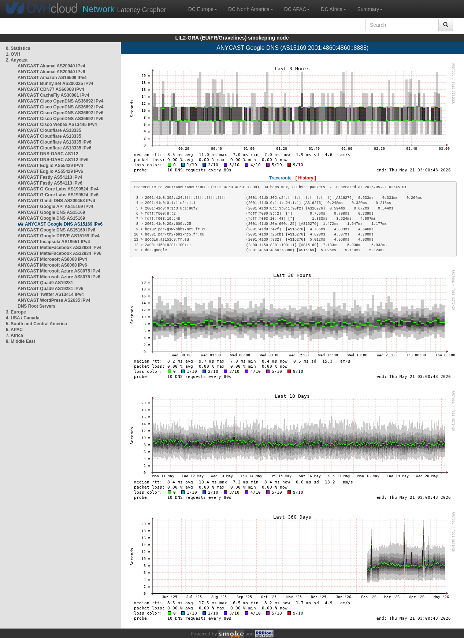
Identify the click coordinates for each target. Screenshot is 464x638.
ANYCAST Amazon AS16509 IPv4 (52, 77)
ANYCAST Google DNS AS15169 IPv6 (64, 224)
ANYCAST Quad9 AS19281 (45, 282)
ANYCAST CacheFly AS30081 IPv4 (53, 95)
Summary (370, 9)
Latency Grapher (124, 9)
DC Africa (333, 9)
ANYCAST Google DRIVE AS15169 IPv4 (59, 235)
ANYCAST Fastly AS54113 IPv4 (50, 177)
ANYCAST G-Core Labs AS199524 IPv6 (58, 194)
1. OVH (13, 54)
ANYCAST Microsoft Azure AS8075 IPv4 (59, 271)
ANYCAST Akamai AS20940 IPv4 (51, 65)
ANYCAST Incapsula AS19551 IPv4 (54, 241)
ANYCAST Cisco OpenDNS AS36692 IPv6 (60, 112)
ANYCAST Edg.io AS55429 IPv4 (50, 165)
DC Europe (202, 9)
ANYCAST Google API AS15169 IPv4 (55, 206)
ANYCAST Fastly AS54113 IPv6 (50, 183)
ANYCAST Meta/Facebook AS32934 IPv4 (59, 247)
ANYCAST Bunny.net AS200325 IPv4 (55, 83)
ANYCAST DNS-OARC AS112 (48, 153)
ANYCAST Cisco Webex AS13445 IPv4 (57, 124)
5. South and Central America (36, 323)
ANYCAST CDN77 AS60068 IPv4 (51, 89)
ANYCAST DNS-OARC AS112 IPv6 (53, 159)
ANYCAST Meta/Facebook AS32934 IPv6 (59, 253)
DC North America (250, 9)
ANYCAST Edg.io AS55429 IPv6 (50, 171)
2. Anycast (17, 60)
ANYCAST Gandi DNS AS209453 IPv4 (56, 200)
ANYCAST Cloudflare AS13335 (49, 130)
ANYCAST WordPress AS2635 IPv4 (54, 300)
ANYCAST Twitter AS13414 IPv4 (51, 294)
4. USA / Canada (23, 317)
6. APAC (14, 329)
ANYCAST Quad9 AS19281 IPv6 (50, 288)
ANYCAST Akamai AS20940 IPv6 (51, 71)
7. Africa (14, 335)
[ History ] (306, 178)
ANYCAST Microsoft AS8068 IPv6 (52, 265)
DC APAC (297, 9)
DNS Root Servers (36, 306)
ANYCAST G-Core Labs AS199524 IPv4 (58, 189)
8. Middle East (20, 341)
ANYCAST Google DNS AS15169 (51, 212)
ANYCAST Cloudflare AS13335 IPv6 (55, 142)
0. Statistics (18, 48)
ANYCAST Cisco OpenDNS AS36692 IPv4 (60, 101)
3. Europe (16, 312)
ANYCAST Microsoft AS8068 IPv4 (52, 259)
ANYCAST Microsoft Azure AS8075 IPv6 (59, 276)
